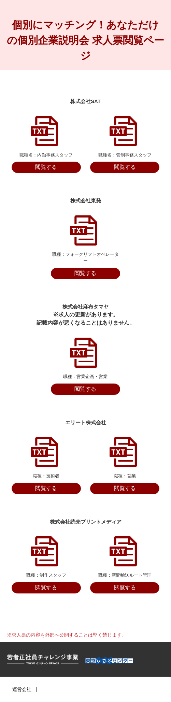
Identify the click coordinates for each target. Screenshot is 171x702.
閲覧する (46, 167)
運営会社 (21, 689)
